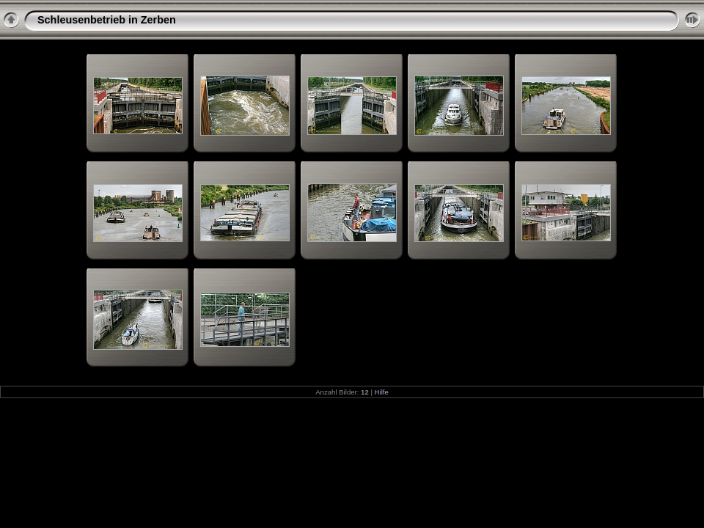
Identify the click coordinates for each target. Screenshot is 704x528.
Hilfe (382, 392)
